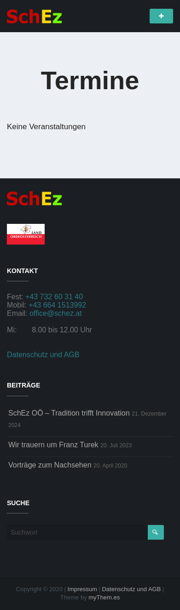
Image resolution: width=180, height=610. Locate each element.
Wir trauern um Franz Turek (53, 445)
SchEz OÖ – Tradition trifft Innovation (69, 413)
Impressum (82, 589)
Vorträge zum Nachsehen (50, 465)
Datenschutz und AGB (43, 355)
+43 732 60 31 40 (54, 297)
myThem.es (104, 597)
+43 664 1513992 (57, 305)
